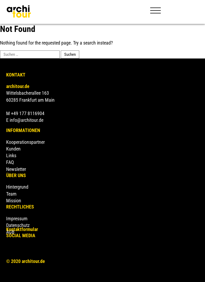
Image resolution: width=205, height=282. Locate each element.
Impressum (17, 218)
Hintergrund (17, 187)
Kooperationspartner (25, 142)
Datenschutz (18, 225)
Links (11, 155)
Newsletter (16, 169)
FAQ (10, 162)
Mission (13, 200)
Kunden (13, 149)
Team (11, 194)
